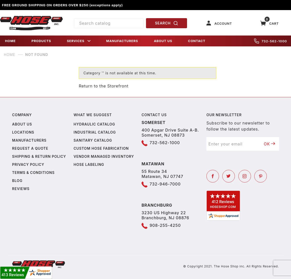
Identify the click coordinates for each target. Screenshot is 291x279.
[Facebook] (212, 176)
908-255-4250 (165, 225)
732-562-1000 (270, 41)
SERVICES (79, 41)
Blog (17, 180)
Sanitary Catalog (93, 140)
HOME (10, 41)
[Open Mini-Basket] (269, 23)
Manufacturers (29, 140)
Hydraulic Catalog (94, 124)
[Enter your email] (233, 144)
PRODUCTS (41, 41)
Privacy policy (28, 164)
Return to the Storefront (103, 85)
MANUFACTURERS (122, 41)
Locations (23, 132)
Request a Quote (30, 148)
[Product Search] (109, 23)
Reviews (20, 189)
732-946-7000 (165, 184)
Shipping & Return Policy (39, 156)
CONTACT (196, 41)
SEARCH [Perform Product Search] (166, 23)
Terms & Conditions (33, 172)
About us (22, 124)
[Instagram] (244, 176)
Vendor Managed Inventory (104, 156)
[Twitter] (228, 176)
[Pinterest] (260, 176)
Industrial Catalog (95, 132)
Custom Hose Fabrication (101, 148)
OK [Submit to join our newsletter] (269, 143)
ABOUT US (163, 41)
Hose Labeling (89, 164)
